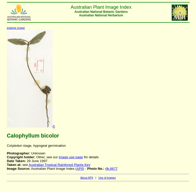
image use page (71, 157)
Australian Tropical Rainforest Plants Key (59, 165)
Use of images (107, 177)
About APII (86, 177)
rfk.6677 (111, 169)
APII (80, 169)
